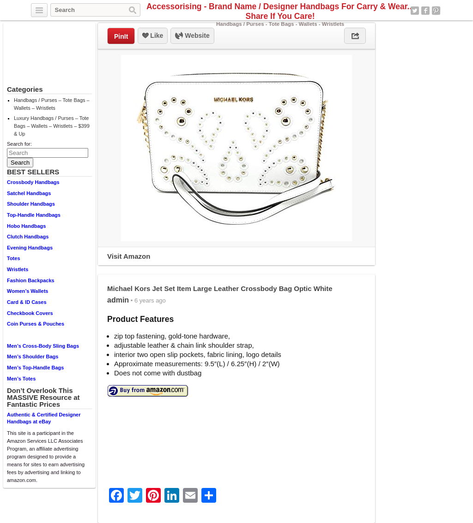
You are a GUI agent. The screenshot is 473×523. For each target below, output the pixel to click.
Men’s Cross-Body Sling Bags (43, 346)
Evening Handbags (30, 247)
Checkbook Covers (30, 313)
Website (192, 36)
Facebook (425, 10)
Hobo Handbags (26, 226)
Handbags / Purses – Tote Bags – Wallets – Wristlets (52, 104)
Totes (13, 258)
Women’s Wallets (27, 291)
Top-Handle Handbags (34, 215)
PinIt (121, 36)
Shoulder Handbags (31, 204)
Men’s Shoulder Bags (32, 356)
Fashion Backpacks (31, 280)
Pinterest (436, 10)
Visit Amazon (128, 256)
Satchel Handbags (29, 193)
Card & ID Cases (27, 302)
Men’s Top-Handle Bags (35, 367)
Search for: (19, 144)
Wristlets (17, 269)
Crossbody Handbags (33, 182)
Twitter (414, 10)
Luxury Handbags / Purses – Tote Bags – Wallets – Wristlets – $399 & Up (52, 126)
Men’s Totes (21, 378)
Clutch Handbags (28, 236)
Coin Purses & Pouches (35, 324)
